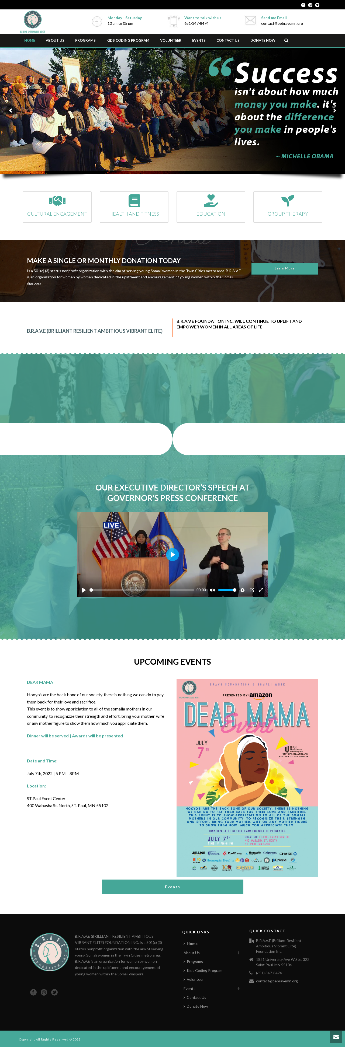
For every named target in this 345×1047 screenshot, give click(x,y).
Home (29, 40)
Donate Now (262, 40)
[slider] (141, 590)
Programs (85, 40)
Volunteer (170, 40)
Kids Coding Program (127, 40)
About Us (55, 40)
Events (199, 40)
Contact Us (228, 40)
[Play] (84, 590)
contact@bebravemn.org (277, 981)
